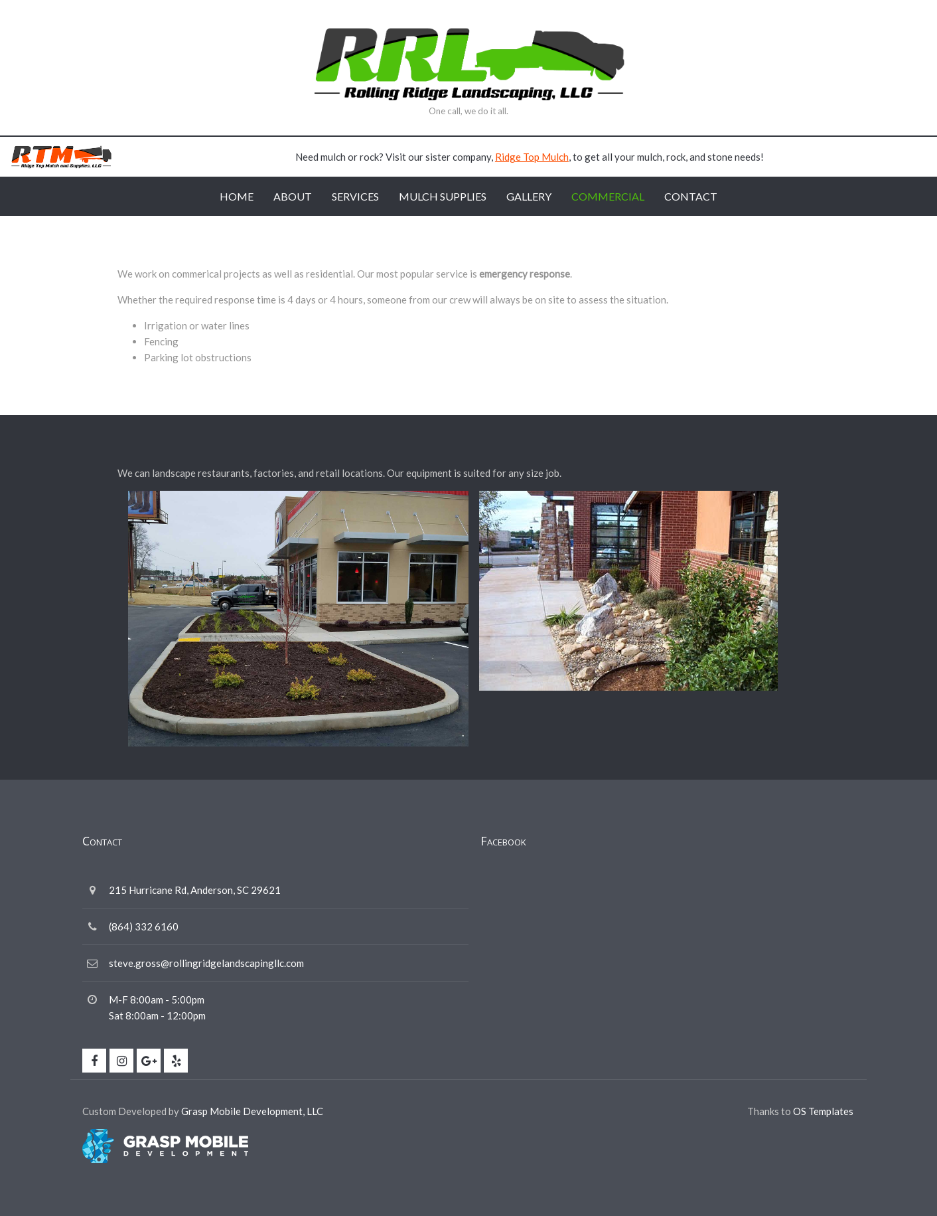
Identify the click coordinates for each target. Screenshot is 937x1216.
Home (236, 196)
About (292, 196)
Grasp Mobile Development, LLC (252, 1111)
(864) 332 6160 (144, 926)
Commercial (607, 196)
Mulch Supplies (442, 196)
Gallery (528, 196)
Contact (690, 196)
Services (355, 196)
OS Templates (823, 1111)
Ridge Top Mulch (532, 157)
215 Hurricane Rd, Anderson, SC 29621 (195, 890)
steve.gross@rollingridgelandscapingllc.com (206, 963)
